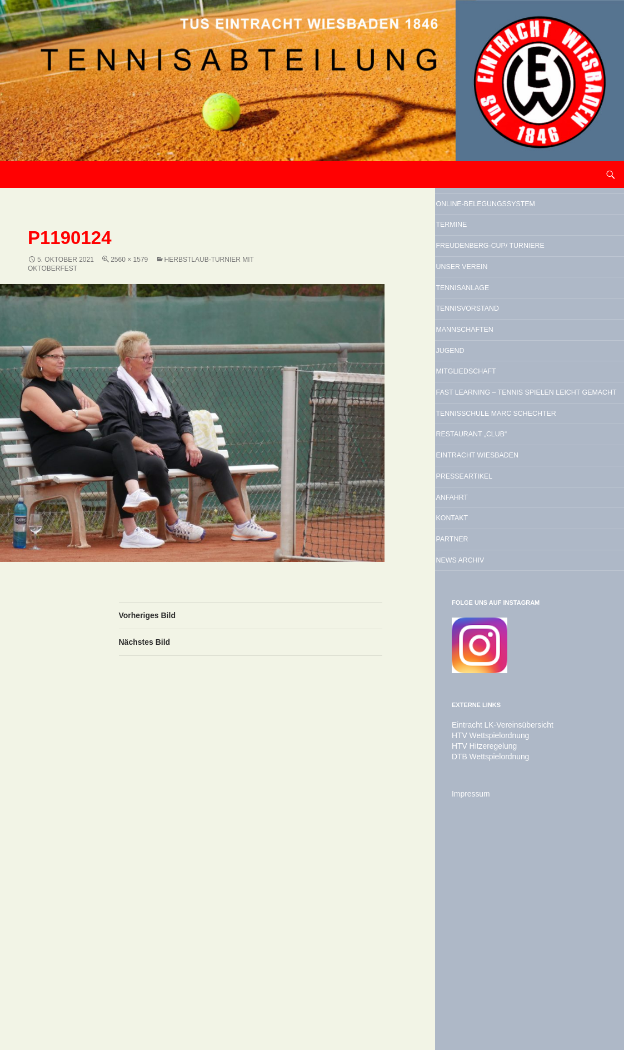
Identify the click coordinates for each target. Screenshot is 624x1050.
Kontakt (477, 700)
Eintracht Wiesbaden (518, 615)
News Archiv (491, 756)
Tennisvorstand (502, 383)
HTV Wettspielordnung (485, 935)
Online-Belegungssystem (509, 216)
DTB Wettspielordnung (485, 955)
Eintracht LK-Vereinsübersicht (496, 925)
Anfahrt (477, 671)
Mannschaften (498, 411)
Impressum (468, 992)
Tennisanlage (494, 355)
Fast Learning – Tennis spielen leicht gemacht (526, 504)
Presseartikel (497, 643)
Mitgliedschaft (500, 468)
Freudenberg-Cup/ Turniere (509, 289)
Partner (478, 728)
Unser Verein (493, 326)
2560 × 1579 (129, 259)
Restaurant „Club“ (509, 586)
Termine (477, 253)
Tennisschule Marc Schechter (512, 549)
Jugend (474, 440)
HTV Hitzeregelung (480, 945)
